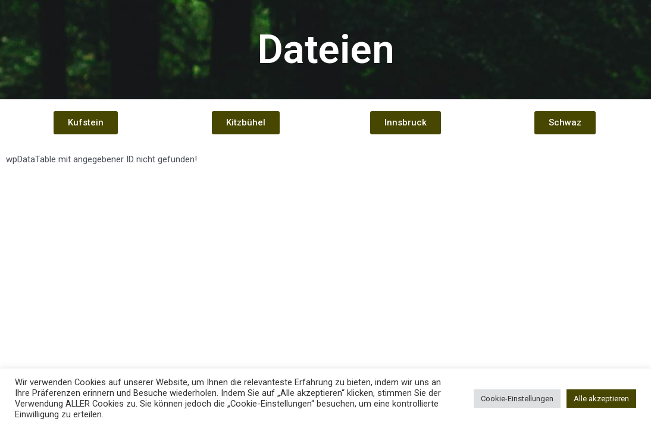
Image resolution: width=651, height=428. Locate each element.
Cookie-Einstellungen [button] (517, 398)
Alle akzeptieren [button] (601, 398)
